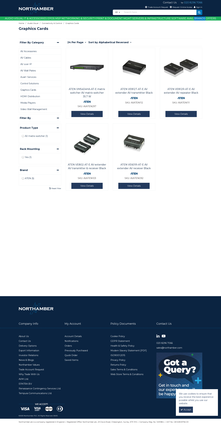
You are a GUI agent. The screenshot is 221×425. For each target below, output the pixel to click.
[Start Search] (199, 12)
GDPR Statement (120, 341)
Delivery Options (28, 346)
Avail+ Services (28, 77)
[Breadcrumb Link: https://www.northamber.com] (21, 23)
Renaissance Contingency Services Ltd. (40, 388)
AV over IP (26, 64)
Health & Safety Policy (122, 346)
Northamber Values (29, 365)
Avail (190, 18)
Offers (211, 18)
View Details (87, 114)
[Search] (159, 12)
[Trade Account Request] (156, 7)
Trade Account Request (31, 369)
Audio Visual (14, 18)
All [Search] (116, 12)
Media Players (27, 102)
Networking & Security (79, 18)
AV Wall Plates (28, 70)
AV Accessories (28, 51)
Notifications (71, 341)
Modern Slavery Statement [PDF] (128, 350)
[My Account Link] (197, 7)
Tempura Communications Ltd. (35, 393)
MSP (58, 18)
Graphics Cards (28, 90)
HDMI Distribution (30, 96)
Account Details (73, 336)
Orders (68, 346)
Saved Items (71, 360)
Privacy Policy (117, 360)
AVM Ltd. (24, 379)
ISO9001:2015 (117, 355)
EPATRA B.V (25, 384)
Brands (199, 18)
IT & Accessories (35, 18)
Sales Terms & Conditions (123, 369)
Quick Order (71, 355)
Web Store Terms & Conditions (126, 374)
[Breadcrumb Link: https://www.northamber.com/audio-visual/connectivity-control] (52, 23)
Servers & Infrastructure (151, 18)
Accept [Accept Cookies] (186, 409)
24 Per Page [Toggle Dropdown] (75, 42)
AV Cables (25, 57)
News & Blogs (26, 360)
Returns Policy (118, 365)
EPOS (51, 18)
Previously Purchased (76, 350)
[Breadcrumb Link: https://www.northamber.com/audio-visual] (32, 23)
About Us (24, 336)
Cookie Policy (117, 336)
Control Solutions (29, 83)
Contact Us (25, 341)
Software (178, 18)
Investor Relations (28, 355)
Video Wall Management (33, 109)
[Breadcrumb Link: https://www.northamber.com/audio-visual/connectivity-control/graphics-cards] (72, 23)
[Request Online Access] (180, 7)
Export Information (29, 350)
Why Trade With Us (29, 374)
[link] (158, 336)
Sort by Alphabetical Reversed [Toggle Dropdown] (108, 42)
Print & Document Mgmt (114, 18)
